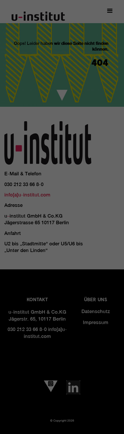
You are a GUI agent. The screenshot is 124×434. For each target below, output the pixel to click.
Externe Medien (97, 110)
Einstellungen (45, 97)
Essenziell (17, 110)
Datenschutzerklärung (40, 92)
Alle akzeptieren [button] (62, 131)
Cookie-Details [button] (62, 177)
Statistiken (54, 110)
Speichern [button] (62, 148)
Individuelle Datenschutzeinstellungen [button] (62, 165)
